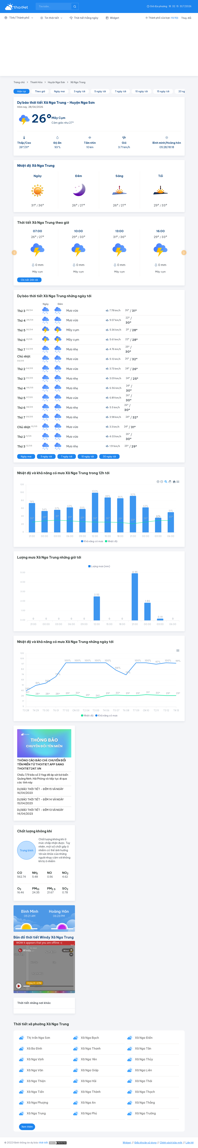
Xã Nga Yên (89, 1059)
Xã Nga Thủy (144, 1059)
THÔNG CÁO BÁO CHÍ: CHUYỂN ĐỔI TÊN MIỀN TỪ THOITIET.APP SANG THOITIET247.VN (41, 764)
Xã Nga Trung (77, 82)
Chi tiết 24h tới (29, 279)
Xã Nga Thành (91, 1092)
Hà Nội (174, 17)
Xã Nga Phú (89, 1113)
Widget (127, 1142)
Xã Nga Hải (88, 1081)
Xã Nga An (88, 1102)
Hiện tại (21, 91)
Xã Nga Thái (143, 1081)
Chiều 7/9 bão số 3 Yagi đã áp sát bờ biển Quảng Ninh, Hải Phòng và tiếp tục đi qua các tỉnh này (42, 778)
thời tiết (43, 1142)
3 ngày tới (79, 91)
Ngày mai (59, 91)
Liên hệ (190, 1142)
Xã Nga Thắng (145, 1102)
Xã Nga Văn (35, 1070)
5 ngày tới (100, 91)
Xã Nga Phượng (37, 1102)
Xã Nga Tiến (35, 1092)
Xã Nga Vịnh (35, 1059)
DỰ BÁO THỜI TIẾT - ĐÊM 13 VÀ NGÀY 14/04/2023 (40, 811)
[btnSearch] (74, 6)
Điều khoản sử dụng (145, 1142)
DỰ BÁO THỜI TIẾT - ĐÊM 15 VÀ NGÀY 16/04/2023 (40, 791)
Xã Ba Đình (34, 1048)
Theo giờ (40, 91)
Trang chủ (19, 82)
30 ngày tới (109, 456)
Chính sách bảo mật (171, 1142)
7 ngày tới (120, 91)
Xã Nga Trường (145, 1113)
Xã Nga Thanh (91, 1048)
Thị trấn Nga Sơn (38, 1038)
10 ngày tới (141, 91)
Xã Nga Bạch (90, 1038)
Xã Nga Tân (143, 1048)
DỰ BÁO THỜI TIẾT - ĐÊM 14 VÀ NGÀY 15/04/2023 (40, 801)
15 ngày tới (163, 91)
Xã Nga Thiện (36, 1081)
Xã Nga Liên (143, 1070)
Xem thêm (27, 1126)
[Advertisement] (99, 50)
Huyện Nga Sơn (56, 82)
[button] (20, 18)
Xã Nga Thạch (145, 1092)
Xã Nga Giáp (90, 1070)
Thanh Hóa (36, 82)
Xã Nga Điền (143, 1038)
